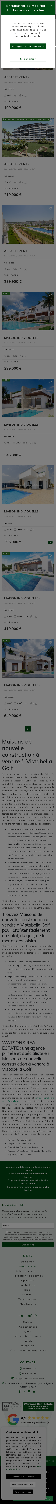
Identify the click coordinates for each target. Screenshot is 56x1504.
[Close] (51, 5)
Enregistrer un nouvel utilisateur (29, 46)
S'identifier (28, 58)
